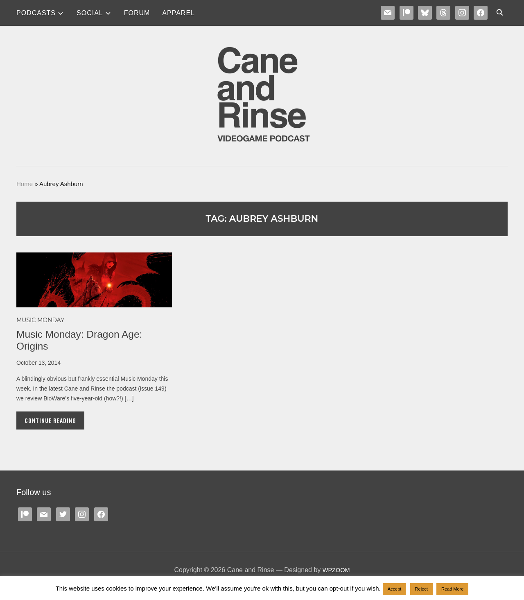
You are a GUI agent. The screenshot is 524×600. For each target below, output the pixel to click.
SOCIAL (90, 12)
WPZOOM (336, 569)
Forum (137, 12)
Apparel (178, 12)
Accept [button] (395, 588)
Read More (452, 588)
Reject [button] (421, 588)
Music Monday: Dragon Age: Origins (83, 340)
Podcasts (36, 12)
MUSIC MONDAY (40, 320)
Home (24, 183)
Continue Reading (50, 420)
